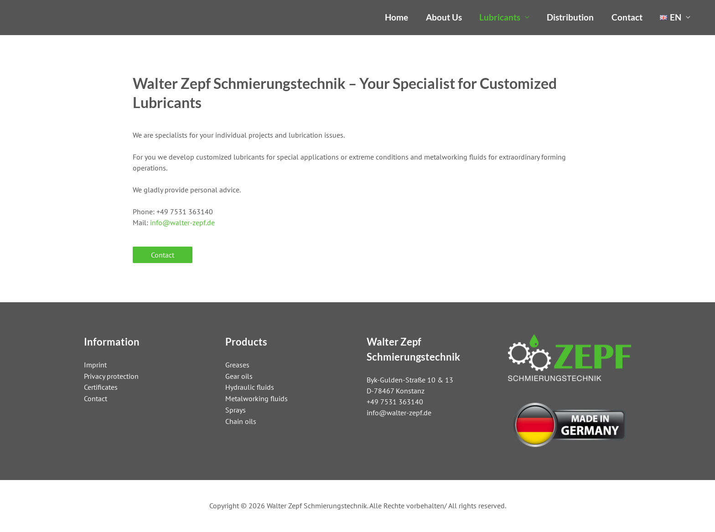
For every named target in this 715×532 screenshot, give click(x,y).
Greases (237, 364)
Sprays (235, 408)
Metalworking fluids (256, 397)
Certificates (101, 386)
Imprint (95, 364)
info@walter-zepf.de (182, 222)
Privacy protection (111, 375)
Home (396, 17)
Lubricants (499, 17)
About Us (444, 17)
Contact (626, 17)
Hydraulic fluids (249, 386)
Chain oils (240, 419)
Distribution (570, 17)
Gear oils (239, 375)
